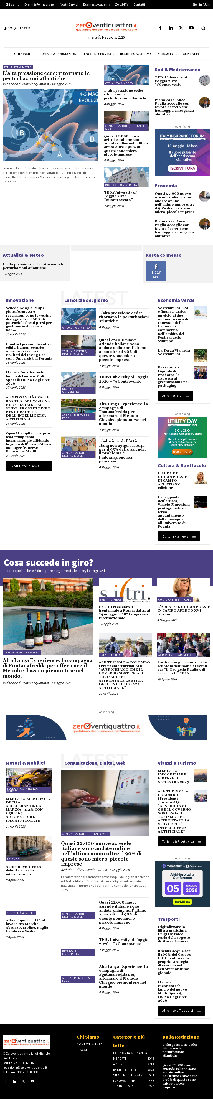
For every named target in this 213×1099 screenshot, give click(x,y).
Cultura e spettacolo (175, 599)
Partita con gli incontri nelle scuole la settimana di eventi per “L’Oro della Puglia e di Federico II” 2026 (182, 668)
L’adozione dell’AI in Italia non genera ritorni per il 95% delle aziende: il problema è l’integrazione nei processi (122, 451)
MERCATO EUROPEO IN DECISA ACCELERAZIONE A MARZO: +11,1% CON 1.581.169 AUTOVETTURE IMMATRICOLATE (28, 810)
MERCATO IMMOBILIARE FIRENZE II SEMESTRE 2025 (173, 776)
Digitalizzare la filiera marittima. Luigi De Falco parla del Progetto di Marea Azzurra (174, 934)
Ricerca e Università (121, 185)
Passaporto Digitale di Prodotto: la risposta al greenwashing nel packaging (173, 376)
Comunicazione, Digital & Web (124, 127)
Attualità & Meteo (18, 67)
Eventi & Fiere (110, 599)
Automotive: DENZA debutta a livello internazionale (23, 870)
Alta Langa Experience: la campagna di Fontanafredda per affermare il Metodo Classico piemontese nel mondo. (123, 414)
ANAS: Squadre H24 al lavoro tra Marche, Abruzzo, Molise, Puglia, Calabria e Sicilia (27, 925)
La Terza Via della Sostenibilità (174, 352)
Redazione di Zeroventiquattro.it (26, 84)
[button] (203, 28)
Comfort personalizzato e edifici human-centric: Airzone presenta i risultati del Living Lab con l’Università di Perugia (29, 351)
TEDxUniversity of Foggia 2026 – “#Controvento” (120, 196)
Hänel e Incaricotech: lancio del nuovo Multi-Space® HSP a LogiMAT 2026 (28, 378)
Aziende (13, 859)
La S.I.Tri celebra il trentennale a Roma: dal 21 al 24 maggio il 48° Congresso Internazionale (124, 612)
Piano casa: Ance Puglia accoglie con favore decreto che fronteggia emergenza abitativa (174, 107)
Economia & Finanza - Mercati (23, 790)
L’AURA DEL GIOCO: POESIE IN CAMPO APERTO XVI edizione (172, 480)
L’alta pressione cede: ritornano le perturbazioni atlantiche (46, 76)
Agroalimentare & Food (76, 417)
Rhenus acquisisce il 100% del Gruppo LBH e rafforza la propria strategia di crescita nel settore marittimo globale (174, 962)
